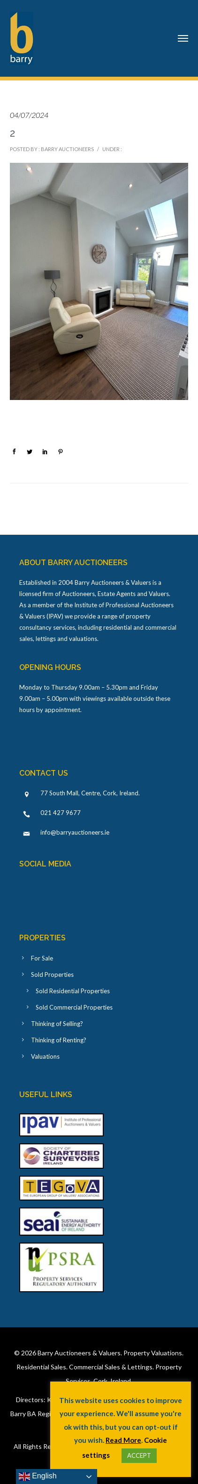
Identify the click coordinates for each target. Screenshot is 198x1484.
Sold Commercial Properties (74, 1007)
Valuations (45, 1056)
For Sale (42, 958)
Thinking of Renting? (58, 1040)
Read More (123, 1440)
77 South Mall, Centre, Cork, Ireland (89, 793)
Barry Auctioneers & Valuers (79, 1353)
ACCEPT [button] (139, 1455)
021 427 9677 (60, 812)
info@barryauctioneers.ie (74, 832)
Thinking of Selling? (57, 1023)
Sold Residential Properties (73, 991)
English (38, 1476)
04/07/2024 (29, 114)
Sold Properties (52, 974)
